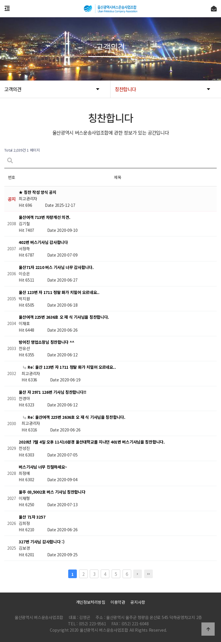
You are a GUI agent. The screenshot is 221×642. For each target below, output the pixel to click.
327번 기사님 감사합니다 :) (41, 542)
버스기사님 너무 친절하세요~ (43, 467)
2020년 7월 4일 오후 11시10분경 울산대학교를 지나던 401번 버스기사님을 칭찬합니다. (92, 442)
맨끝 (148, 574)
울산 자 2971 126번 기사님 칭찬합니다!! (52, 392)
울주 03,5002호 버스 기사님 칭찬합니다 (52, 492)
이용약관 (117, 602)
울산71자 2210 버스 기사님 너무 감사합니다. (56, 267)
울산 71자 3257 (32, 517)
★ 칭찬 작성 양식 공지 (37, 192)
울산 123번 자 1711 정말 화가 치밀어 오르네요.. (59, 292)
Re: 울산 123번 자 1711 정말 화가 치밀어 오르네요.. (69, 367)
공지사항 (137, 602)
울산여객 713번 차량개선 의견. (44, 217)
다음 (137, 574)
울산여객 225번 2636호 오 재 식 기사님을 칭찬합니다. (64, 317)
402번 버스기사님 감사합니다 (43, 242)
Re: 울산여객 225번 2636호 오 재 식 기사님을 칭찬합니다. (74, 417)
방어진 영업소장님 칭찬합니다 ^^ (46, 342)
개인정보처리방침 (90, 602)
